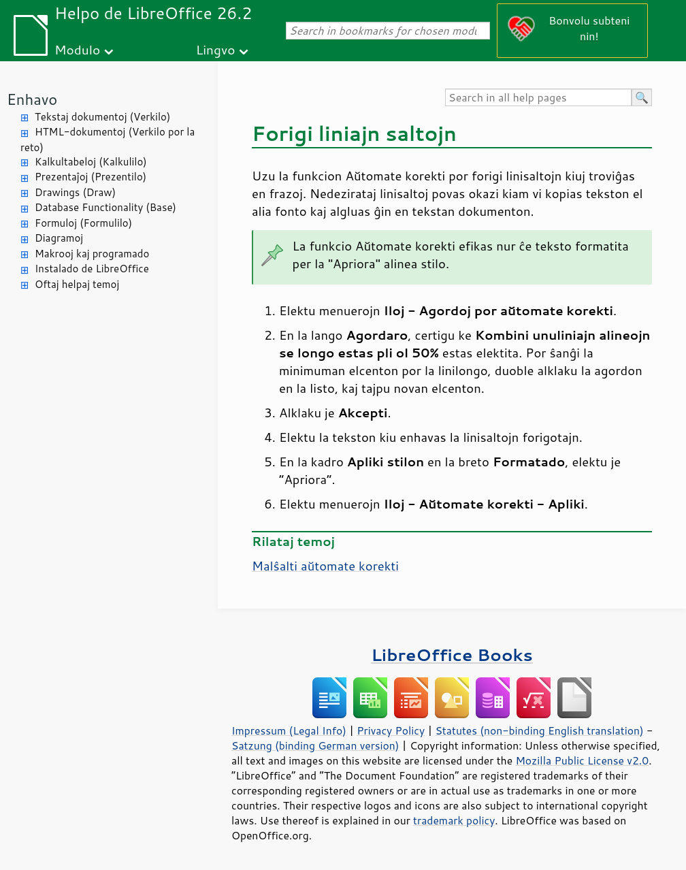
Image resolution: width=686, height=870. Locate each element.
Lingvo (215, 49)
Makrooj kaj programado (92, 253)
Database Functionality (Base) (105, 207)
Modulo (77, 49)
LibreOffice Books (452, 654)
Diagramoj (59, 238)
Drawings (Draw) (75, 192)
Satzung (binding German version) (315, 745)
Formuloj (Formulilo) (83, 223)
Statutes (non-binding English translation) (539, 730)
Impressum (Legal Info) (288, 730)
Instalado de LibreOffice (92, 268)
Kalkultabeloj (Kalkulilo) (91, 162)
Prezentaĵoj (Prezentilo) (90, 177)
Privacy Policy (391, 730)
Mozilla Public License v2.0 (582, 760)
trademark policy (454, 820)
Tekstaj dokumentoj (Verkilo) (102, 117)
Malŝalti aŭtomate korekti (325, 566)
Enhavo (32, 99)
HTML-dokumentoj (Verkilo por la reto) (107, 140)
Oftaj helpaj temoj (77, 284)
